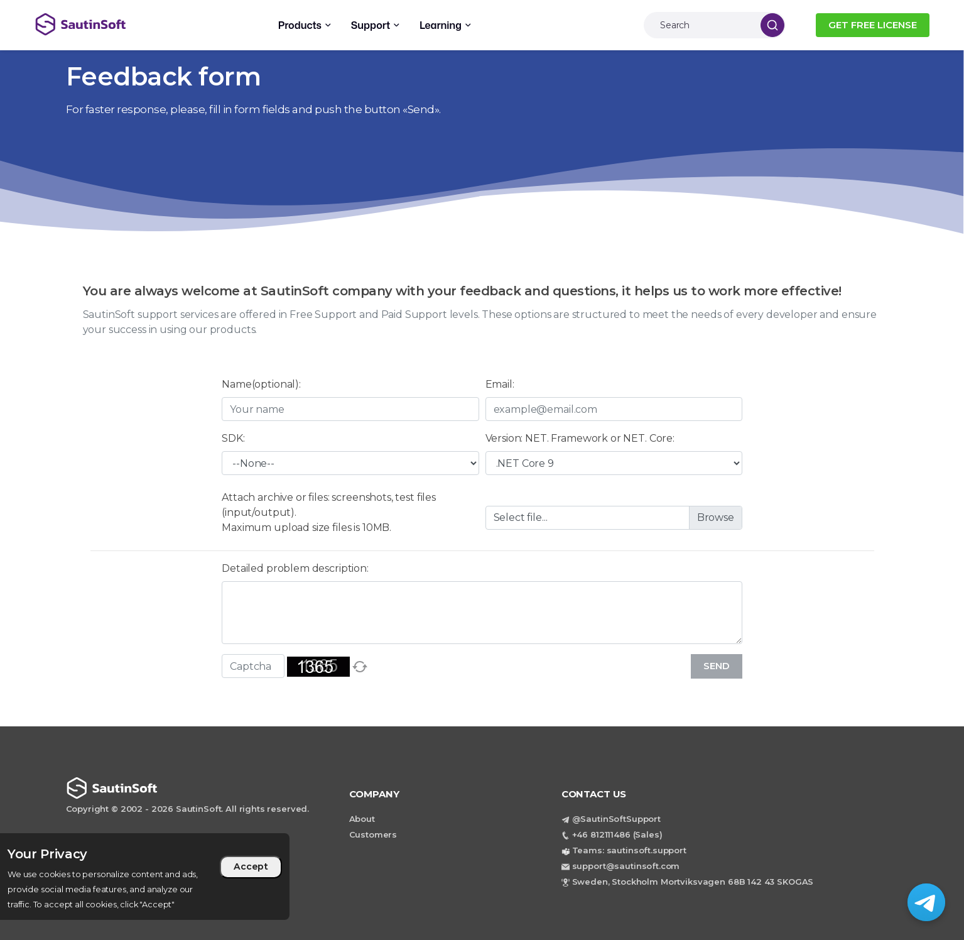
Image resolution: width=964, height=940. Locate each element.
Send (716, 666)
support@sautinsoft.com (626, 866)
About (362, 819)
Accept (251, 866)
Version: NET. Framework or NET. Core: (579, 438)
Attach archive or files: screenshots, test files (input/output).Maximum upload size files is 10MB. (329, 512)
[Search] (699, 25)
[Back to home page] (132, 24)
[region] (145, 876)
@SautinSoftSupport (616, 819)
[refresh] (359, 666)
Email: (499, 384)
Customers (373, 834)
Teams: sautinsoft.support (629, 850)
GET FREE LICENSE (872, 25)
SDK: (233, 438)
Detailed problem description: (295, 568)
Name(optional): (261, 384)
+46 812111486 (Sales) (617, 834)
